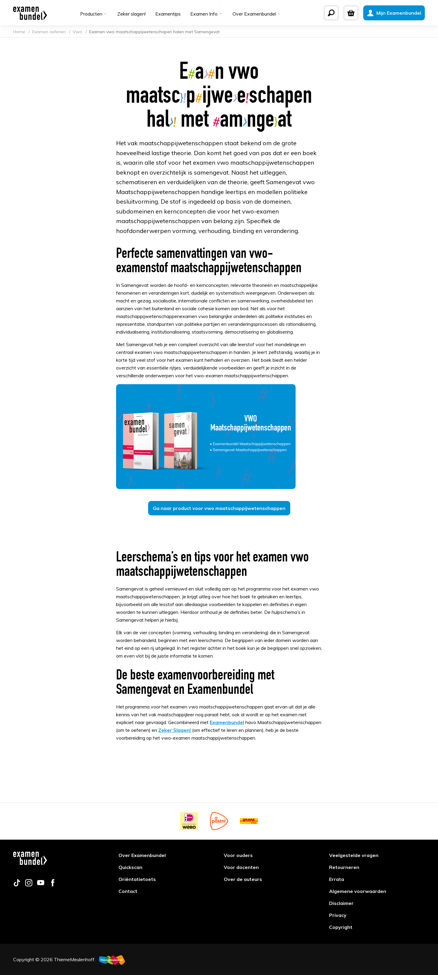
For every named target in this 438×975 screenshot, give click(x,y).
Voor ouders (238, 855)
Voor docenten (241, 867)
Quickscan (130, 867)
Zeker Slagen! (174, 730)
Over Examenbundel (256, 14)
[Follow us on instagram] (28, 885)
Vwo (78, 31)
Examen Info (206, 14)
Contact (127, 891)
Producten (94, 14)
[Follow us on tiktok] (16, 885)
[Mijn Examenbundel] (394, 12)
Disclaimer (341, 903)
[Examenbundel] (30, 12)
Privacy (337, 915)
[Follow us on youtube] (40, 885)
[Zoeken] (331, 12)
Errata (336, 879)
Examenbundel (227, 722)
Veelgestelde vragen (353, 855)
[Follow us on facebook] (52, 885)
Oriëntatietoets (137, 879)
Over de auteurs (243, 879)
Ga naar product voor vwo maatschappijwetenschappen (219, 508)
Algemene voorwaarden (357, 891)
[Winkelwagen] (350, 12)
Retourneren (344, 867)
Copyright (340, 927)
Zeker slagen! (131, 14)
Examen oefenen (49, 31)
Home (19, 31)
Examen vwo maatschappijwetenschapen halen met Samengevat (154, 31)
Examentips (168, 14)
